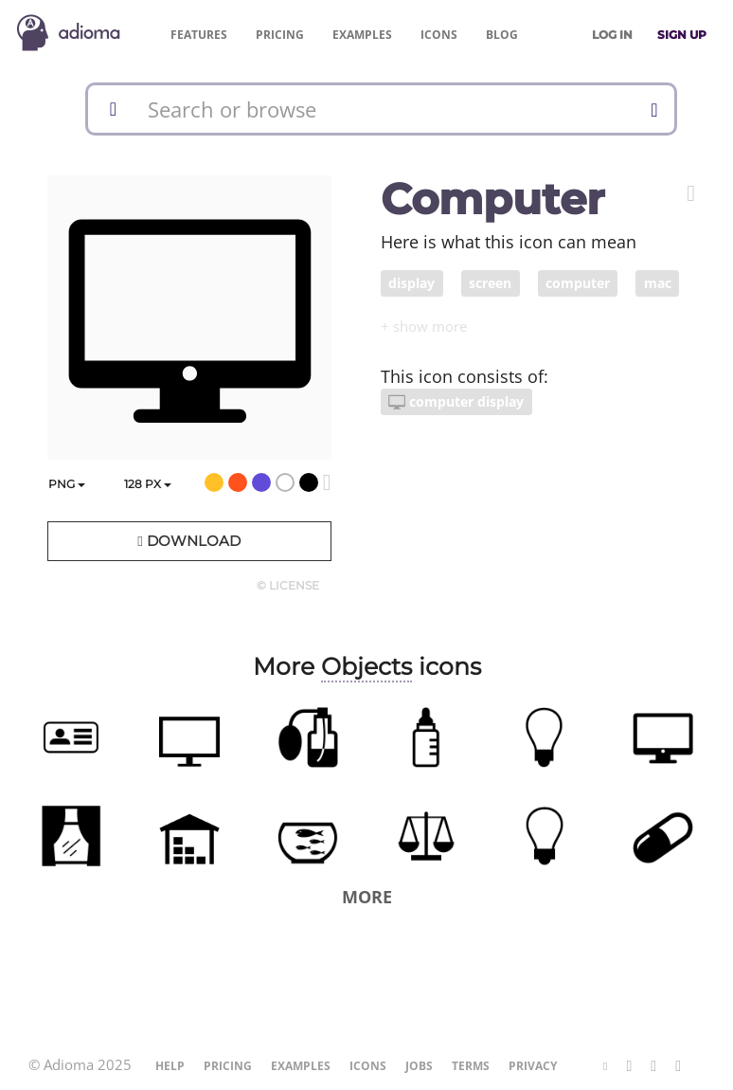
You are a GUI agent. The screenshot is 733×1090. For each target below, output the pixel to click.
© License (288, 585)
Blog (502, 35)
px (147, 484)
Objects (366, 666)
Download (188, 541)
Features (198, 35)
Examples (362, 35)
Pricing (280, 35)
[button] (690, 193)
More (367, 896)
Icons (438, 35)
